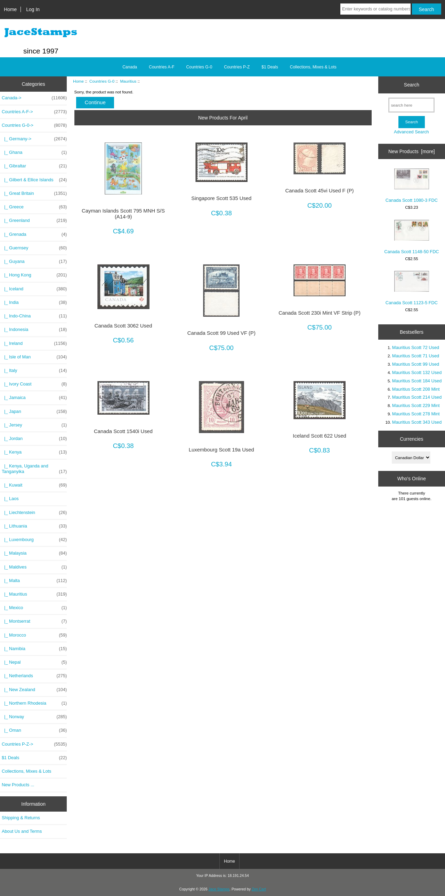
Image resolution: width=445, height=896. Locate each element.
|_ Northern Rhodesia (34, 703)
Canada (129, 67)
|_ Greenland (34, 220)
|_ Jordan (34, 438)
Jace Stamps (219, 889)
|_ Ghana (34, 152)
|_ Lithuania (34, 526)
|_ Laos (10, 498)
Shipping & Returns (21, 817)
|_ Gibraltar (34, 166)
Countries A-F (161, 67)
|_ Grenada (34, 234)
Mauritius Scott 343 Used (417, 422)
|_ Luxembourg (34, 539)
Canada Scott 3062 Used (123, 326)
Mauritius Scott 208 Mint (416, 389)
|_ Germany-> (34, 139)
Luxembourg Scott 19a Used (221, 450)
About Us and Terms (22, 831)
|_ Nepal (34, 662)
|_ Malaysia (34, 553)
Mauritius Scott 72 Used (415, 347)
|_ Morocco (34, 635)
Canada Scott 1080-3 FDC (412, 185)
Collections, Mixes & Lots (313, 67)
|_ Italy (34, 370)
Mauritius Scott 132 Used (417, 372)
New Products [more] (411, 151)
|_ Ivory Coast (34, 384)
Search (411, 85)
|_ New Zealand (34, 689)
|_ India (34, 302)
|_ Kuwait (34, 485)
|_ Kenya (34, 452)
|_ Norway (34, 717)
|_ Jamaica (34, 397)
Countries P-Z (237, 67)
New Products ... (18, 784)
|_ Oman (34, 730)
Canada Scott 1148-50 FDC (411, 237)
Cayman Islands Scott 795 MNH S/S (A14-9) (123, 213)
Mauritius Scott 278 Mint (416, 413)
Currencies (411, 439)
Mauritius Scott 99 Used (415, 364)
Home (10, 9)
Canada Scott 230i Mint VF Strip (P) (319, 313)
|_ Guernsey (34, 248)
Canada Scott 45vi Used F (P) (319, 190)
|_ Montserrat (34, 621)
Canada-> (34, 98)
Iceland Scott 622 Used (319, 436)
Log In (33, 9)
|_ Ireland (34, 343)
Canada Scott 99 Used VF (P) (221, 333)
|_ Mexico (34, 608)
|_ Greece (34, 207)
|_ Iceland (34, 289)
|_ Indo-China (34, 316)
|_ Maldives (34, 567)
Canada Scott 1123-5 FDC (412, 288)
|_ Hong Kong (34, 275)
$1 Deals (269, 67)
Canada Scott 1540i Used (123, 431)
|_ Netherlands (34, 676)
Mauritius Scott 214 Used (417, 397)
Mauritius (128, 81)
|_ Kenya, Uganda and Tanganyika (34, 468)
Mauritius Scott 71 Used (415, 355)
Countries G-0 (101, 81)
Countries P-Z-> (34, 744)
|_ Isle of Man (34, 357)
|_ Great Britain (34, 193)
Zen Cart (259, 889)
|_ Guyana (34, 261)
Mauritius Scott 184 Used (417, 380)
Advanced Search (411, 131)
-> (34, 125)
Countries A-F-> (34, 112)
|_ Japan (34, 411)
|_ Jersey (34, 425)
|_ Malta (34, 580)
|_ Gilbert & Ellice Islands (34, 180)
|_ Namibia (34, 649)
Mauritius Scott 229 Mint (416, 405)
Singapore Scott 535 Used (221, 198)
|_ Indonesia (34, 329)
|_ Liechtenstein (34, 512)
